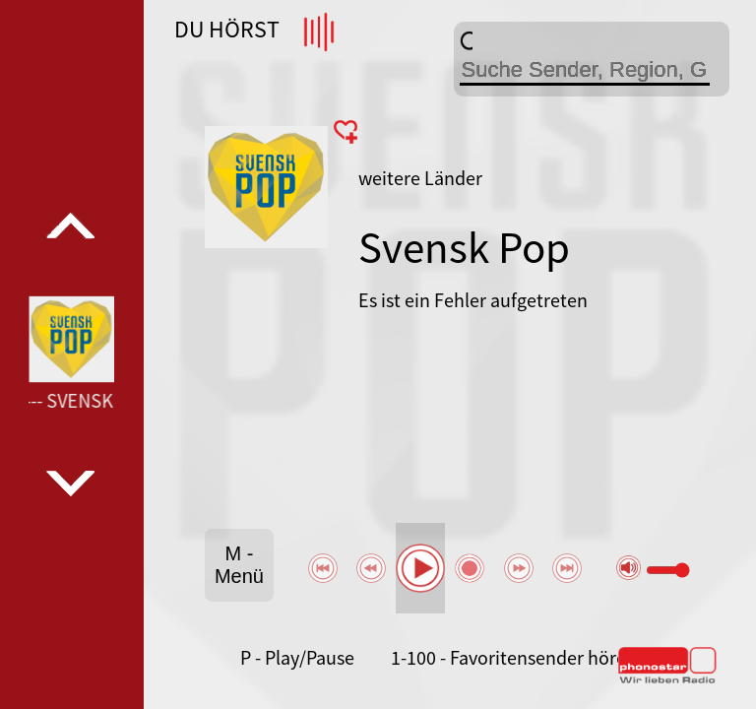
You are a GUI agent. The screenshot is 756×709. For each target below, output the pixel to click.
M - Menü (239, 565)
